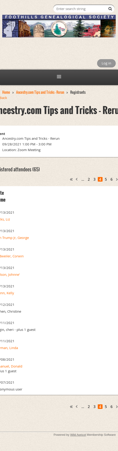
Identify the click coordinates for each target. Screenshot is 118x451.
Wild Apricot (78, 434)
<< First (71, 179)
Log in (106, 63)
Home (6, 92)
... (82, 179)
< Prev (77, 179)
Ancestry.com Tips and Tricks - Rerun (40, 92)
